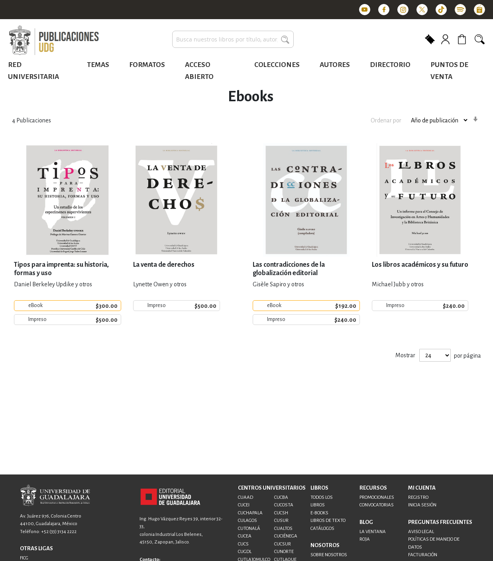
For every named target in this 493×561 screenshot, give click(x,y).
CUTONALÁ (249, 528)
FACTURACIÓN (422, 554)
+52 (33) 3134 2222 (59, 531)
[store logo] (54, 40)
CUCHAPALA (250, 513)
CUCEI (243, 505)
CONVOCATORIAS (376, 505)
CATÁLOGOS (322, 528)
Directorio (390, 65)
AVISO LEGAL (421, 531)
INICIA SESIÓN (422, 505)
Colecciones (277, 65)
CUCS (243, 544)
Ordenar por (386, 120)
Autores (335, 65)
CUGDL (244, 551)
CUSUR (281, 520)
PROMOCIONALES (376, 497)
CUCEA (244, 536)
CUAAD (245, 497)
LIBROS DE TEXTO (328, 520)
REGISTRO (418, 497)
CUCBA (281, 497)
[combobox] (233, 39)
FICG (24, 558)
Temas (98, 65)
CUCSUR (282, 544)
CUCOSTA (283, 505)
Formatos (147, 65)
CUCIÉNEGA (285, 536)
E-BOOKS (319, 513)
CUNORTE (284, 551)
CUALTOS (283, 528)
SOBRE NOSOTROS (328, 554)
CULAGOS (247, 520)
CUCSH (281, 513)
